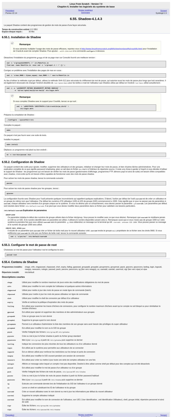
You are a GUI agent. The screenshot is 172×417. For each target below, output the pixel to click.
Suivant (163, 11)
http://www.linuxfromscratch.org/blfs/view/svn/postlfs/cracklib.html (111, 49)
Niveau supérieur (85, 10)
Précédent (9, 11)
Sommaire (85, 13)
